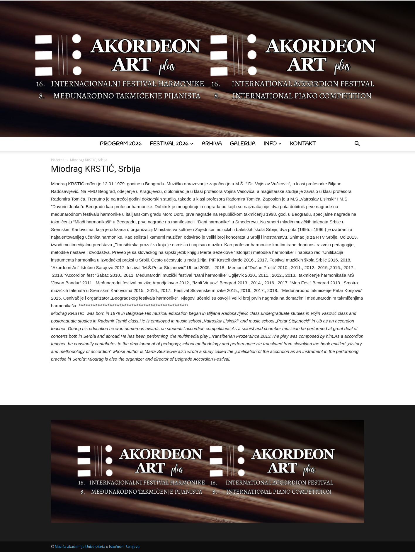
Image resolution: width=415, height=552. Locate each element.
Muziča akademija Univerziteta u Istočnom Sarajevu (97, 546)
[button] (357, 144)
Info (272, 143)
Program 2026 (121, 143)
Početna (57, 159)
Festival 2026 (171, 143)
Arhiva (212, 143)
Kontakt (303, 143)
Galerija (242, 143)
